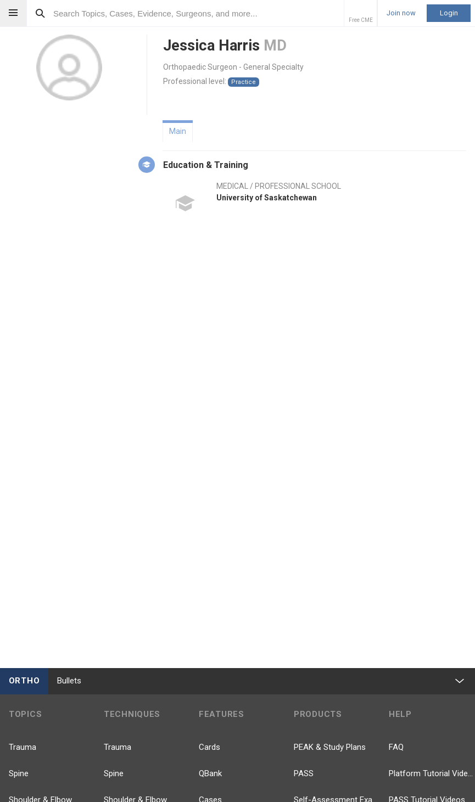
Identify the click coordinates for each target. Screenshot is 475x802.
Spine (19, 773)
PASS (304, 773)
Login (449, 13)
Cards (209, 747)
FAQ (396, 747)
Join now (401, 13)
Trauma (22, 747)
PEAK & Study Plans (330, 747)
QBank (210, 773)
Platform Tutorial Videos (432, 773)
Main (177, 131)
